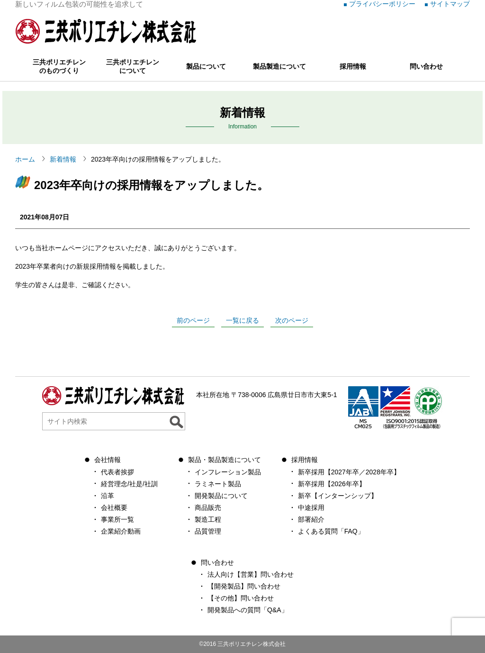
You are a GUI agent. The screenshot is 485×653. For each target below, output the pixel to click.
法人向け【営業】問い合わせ (250, 574)
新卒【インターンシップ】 (337, 495)
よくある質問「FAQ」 (331, 531)
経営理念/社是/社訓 (129, 484)
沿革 (107, 495)
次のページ (291, 320)
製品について (206, 66)
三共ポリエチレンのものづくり (59, 66)
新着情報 (63, 159)
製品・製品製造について (224, 459)
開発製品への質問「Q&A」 (247, 610)
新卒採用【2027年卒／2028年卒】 (349, 472)
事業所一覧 (117, 519)
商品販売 (208, 507)
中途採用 (311, 507)
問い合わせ (426, 66)
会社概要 (114, 507)
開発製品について (221, 495)
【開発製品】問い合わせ (243, 586)
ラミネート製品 (218, 484)
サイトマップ (450, 4)
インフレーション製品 (228, 472)
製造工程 (208, 519)
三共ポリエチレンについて (132, 66)
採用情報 (353, 66)
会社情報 (107, 459)
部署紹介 (311, 519)
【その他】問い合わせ (240, 598)
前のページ (193, 320)
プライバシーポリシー (382, 4)
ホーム (25, 159)
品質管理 (208, 531)
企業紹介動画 (121, 531)
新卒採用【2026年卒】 (332, 484)
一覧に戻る (242, 320)
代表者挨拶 (117, 472)
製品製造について (279, 66)
